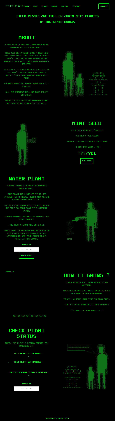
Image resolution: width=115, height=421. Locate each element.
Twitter (64, 6)
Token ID (26, 245)
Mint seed (86, 161)
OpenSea (76, 6)
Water (44, 6)
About (26, 6)
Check (54, 6)
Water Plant (26, 255)
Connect (103, 6)
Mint (35, 6)
